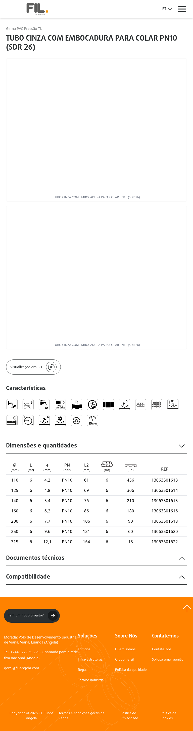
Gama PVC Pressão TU (24, 28)
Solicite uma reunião (167, 659)
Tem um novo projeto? (33, 616)
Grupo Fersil (124, 659)
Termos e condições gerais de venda (82, 716)
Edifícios (84, 649)
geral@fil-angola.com (21, 668)
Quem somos (125, 649)
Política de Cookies (168, 716)
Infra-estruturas (90, 659)
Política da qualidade (131, 670)
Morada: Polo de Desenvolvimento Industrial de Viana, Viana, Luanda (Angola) (41, 640)
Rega (82, 670)
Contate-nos (161, 649)
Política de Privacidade (129, 716)
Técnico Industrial (91, 680)
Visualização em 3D (33, 367)
